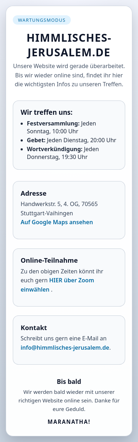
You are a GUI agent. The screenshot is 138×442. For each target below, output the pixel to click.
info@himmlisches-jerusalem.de (65, 347)
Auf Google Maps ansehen (57, 222)
